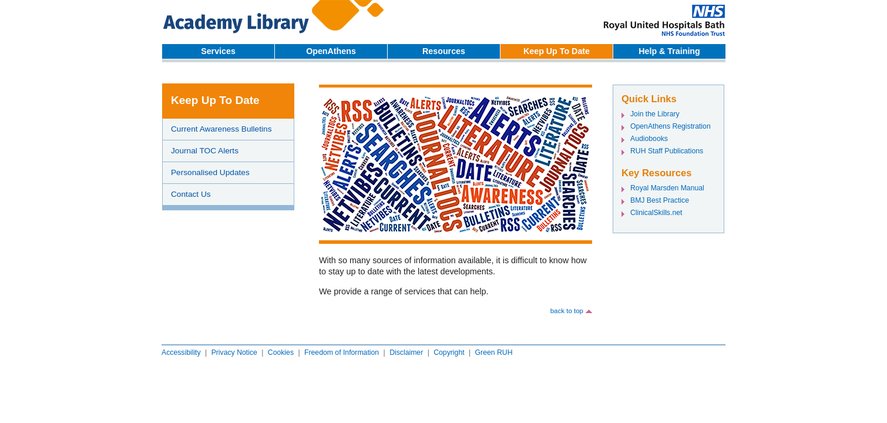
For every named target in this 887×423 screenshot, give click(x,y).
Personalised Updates (210, 172)
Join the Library (655, 114)
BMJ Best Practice (659, 200)
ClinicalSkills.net (656, 213)
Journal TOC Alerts (204, 150)
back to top (566, 310)
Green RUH (494, 352)
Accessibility (181, 352)
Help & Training (669, 51)
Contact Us (191, 194)
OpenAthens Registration (670, 126)
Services (218, 51)
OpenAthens (331, 51)
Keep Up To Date (556, 51)
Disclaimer (406, 352)
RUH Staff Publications (666, 151)
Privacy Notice (234, 352)
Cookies (281, 352)
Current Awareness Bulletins (221, 129)
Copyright (449, 352)
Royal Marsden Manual (667, 188)
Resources (443, 51)
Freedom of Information (341, 352)
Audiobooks (649, 139)
